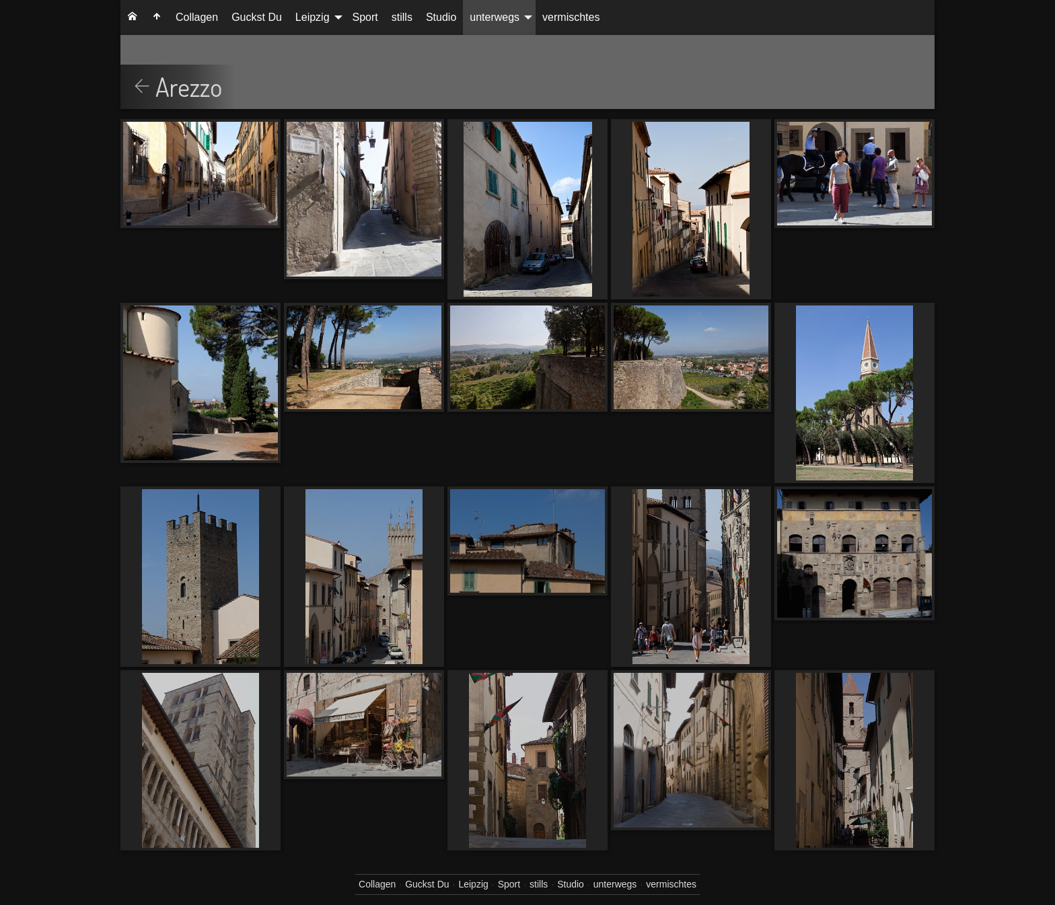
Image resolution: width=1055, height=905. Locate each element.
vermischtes (570, 17)
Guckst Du (256, 17)
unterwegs (494, 17)
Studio (441, 17)
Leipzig (312, 17)
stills (402, 17)
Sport (365, 17)
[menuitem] (132, 17)
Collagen (197, 17)
